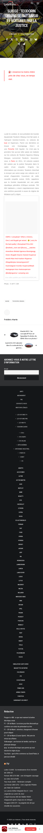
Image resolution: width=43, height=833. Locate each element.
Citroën (20, 508)
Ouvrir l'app (30, 829)
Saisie (7, 301)
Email (6, 369)
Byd (20, 500)
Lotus (21, 580)
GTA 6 (22, 433)
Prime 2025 (20, 688)
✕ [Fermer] (39, 829)
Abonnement (21, 395)
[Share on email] (24, 44)
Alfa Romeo (21, 472)
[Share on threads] (16, 39)
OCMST (22, 457)
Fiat (20, 528)
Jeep (20, 552)
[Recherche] (31, 3)
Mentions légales (21, 407)
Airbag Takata (20, 692)
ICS (22, 461)
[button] (37, 3)
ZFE (21, 676)
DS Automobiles (20, 520)
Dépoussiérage (22, 445)
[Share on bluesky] (36, 39)
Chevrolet (20, 504)
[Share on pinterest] (21, 39)
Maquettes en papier (21, 668)
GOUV (20, 684)
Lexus (21, 576)
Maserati (21, 584)
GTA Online (22, 441)
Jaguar (20, 548)
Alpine (21, 476)
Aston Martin (20, 480)
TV (7, 764)
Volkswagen (21, 653)
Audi (20, 484)
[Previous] (21, 335)
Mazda (21, 588)
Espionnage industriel (22, 449)
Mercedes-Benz (21, 597)
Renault (20, 625)
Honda (21, 536)
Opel (20, 609)
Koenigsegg (20, 560)
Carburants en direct (21, 700)
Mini (20, 601)
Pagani (21, 613)
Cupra (21, 512)
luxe (5, 143)
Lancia (21, 568)
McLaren (21, 592)
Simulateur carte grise (20, 664)
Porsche (11, 149)
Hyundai (20, 540)
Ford (20, 532)
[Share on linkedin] (26, 39)
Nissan (21, 605)
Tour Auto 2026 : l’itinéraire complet (17, 782)
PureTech (21, 696)
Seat (20, 633)
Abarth (20, 468)
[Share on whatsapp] (31, 39)
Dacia (20, 516)
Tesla (21, 645)
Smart (21, 641)
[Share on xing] (19, 44)
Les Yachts (22, 423)
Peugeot (21, 617)
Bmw (20, 492)
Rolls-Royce (21, 629)
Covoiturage (21, 680)
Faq (21, 399)
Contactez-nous (21, 403)
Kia (21, 556)
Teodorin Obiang (18, 301)
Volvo (21, 657)
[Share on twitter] (12, 39)
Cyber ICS (22, 453)
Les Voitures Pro (22, 419)
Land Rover (20, 572)
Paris (13, 161)
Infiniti (20, 544)
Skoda (21, 637)
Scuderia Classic (22, 427)
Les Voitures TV (22, 415)
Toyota (20, 649)
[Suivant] (21, 345)
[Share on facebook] (7, 39)
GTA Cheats (22, 437)
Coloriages (21, 672)
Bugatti (20, 496)
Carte (21, 391)
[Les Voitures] (11, 3)
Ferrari (20, 524)
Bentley (20, 488)
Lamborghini (21, 564)
